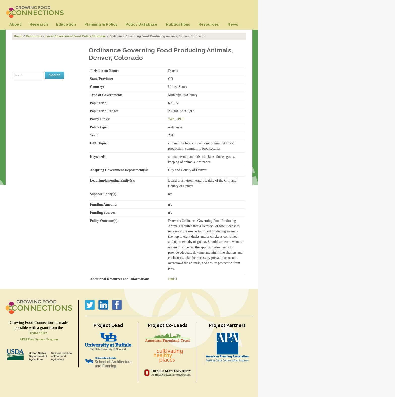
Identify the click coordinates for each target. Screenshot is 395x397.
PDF (181, 119)
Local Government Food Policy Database (75, 36)
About (15, 24)
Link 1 (172, 279)
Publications (178, 24)
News (232, 24)
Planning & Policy (100, 24)
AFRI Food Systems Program (39, 339)
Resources (209, 24)
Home (18, 36)
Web (171, 119)
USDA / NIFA (39, 333)
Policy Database (141, 24)
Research (39, 24)
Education (66, 24)
